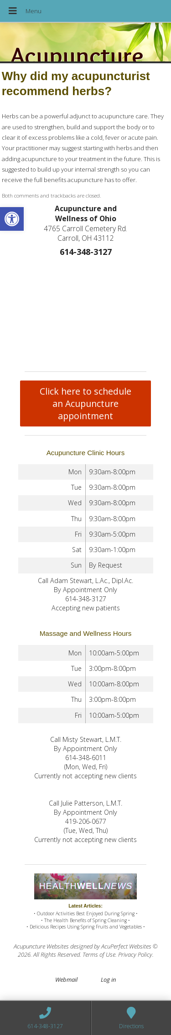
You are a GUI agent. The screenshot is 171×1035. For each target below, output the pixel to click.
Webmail (66, 979)
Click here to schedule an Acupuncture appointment (85, 403)
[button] (12, 219)
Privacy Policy (135, 954)
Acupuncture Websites (41, 946)
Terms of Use (99, 954)
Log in (108, 979)
